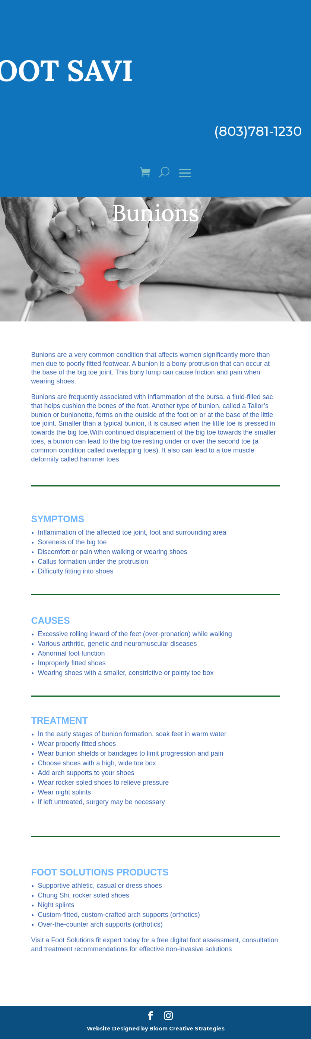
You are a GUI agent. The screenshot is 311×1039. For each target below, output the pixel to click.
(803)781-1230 (258, 131)
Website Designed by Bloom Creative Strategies (156, 1028)
